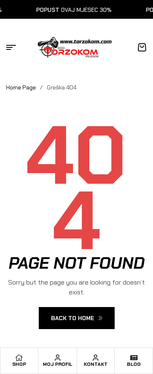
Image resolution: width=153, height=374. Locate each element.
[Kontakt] (95, 357)
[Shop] (19, 357)
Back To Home (76, 318)
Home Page (21, 87)
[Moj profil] (57, 357)
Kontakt (96, 364)
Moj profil (57, 364)
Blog (134, 364)
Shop (19, 364)
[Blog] (133, 357)
